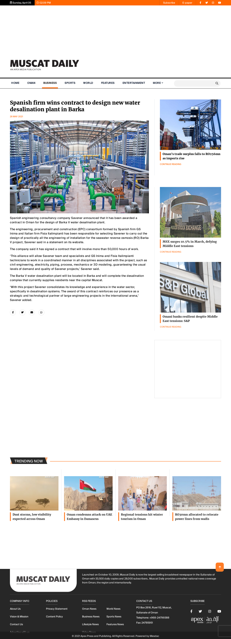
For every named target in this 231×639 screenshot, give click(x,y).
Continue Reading (170, 164)
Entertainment (134, 83)
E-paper (187, 2)
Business (50, 83)
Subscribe (169, 2)
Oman (31, 83)
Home (15, 83)
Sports (70, 83)
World (88, 83)
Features (108, 83)
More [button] (157, 83)
